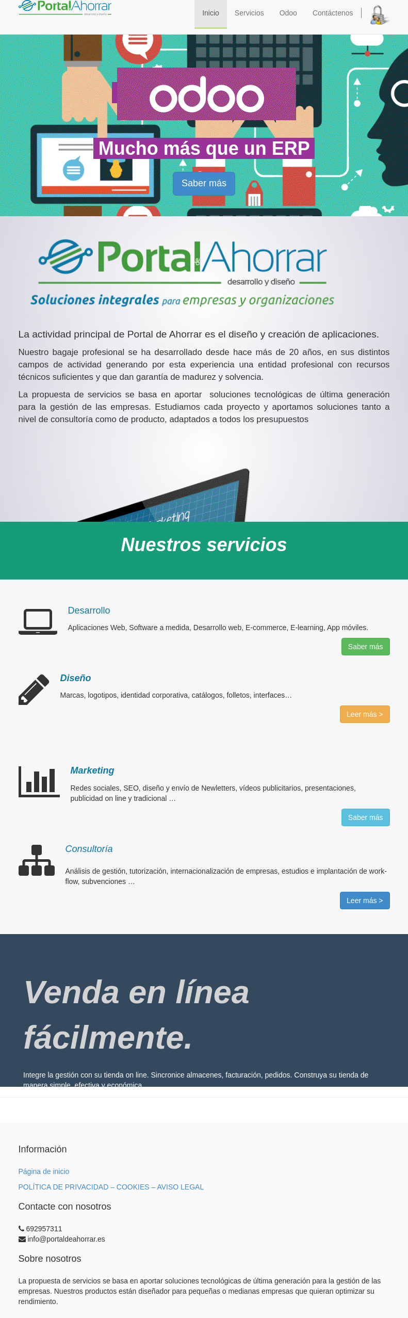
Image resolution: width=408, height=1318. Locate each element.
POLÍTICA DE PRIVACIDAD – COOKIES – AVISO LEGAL (111, 1187)
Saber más (204, 183)
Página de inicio (44, 1171)
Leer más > (365, 714)
